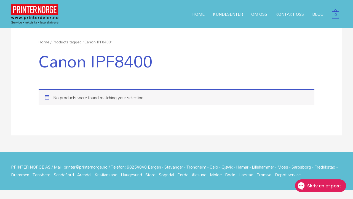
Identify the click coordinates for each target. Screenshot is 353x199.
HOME (198, 14)
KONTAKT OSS (290, 14)
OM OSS (259, 14)
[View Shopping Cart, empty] (335, 14)
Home (44, 42)
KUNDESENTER (228, 14)
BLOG (317, 14)
